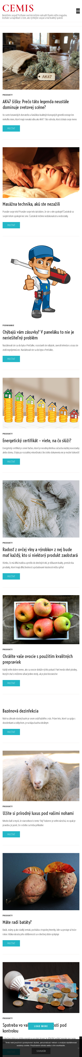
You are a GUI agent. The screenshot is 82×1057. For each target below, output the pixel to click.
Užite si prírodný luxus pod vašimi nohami (38, 813)
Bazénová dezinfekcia (20, 711)
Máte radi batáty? (17, 922)
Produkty (8, 95)
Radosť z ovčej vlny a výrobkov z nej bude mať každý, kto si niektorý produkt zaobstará (40, 552)
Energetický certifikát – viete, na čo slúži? (37, 440)
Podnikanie (8, 325)
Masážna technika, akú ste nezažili (31, 204)
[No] (78, 1048)
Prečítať (11, 128)
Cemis (18, 8)
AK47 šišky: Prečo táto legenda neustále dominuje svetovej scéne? (36, 104)
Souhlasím (41, 1051)
